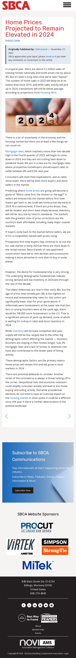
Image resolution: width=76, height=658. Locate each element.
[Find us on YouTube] (46, 605)
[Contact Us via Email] (51, 605)
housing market (19, 398)
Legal (66, 653)
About (38, 626)
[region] (69, 416)
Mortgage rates (14, 151)
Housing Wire (48, 92)
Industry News (12, 40)
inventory (18, 331)
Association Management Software (38, 644)
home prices (33, 190)
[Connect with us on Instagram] (40, 605)
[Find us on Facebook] (24, 605)
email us (50, 56)
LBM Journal (41, 49)
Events (38, 633)
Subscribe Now (22, 490)
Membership (38, 629)
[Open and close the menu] (51, 5)
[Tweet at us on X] (29, 605)
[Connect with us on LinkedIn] (35, 605)
